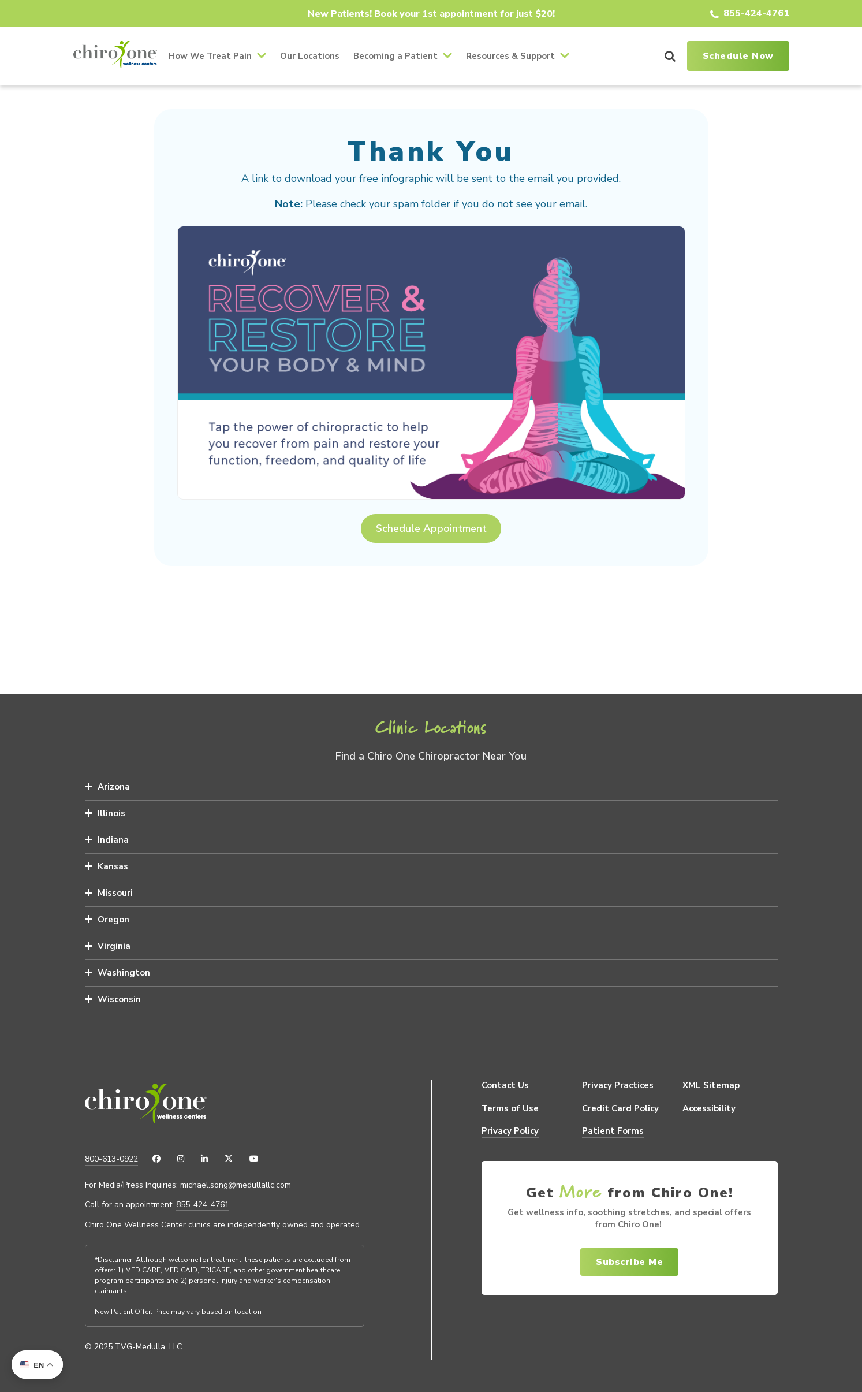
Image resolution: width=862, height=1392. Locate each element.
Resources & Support (510, 56)
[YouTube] (254, 1159)
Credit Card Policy (620, 1108)
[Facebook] (156, 1159)
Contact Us (505, 1085)
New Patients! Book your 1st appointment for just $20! (431, 14)
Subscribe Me (629, 1262)
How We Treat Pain (210, 56)
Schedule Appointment (431, 528)
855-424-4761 (756, 13)
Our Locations (309, 56)
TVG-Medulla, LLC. (149, 1347)
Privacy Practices (618, 1085)
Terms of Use (510, 1108)
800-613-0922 (111, 1158)
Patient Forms (613, 1131)
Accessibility (709, 1108)
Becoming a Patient (395, 56)
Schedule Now (738, 56)
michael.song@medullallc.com (235, 1185)
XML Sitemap (711, 1085)
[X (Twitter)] (229, 1159)
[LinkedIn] (204, 1159)
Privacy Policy (510, 1131)
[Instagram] (180, 1159)
